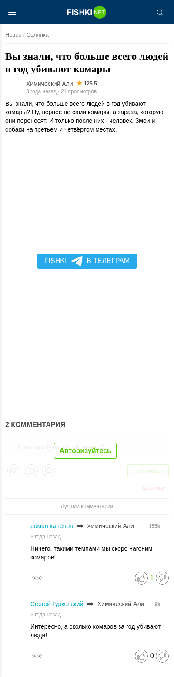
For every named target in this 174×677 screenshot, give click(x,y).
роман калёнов (52, 525)
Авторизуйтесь (85, 450)
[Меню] (12, 12)
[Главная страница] (87, 12)
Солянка (38, 34)
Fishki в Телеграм (87, 261)
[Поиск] (160, 12)
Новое (13, 34)
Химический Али (49, 83)
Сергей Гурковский (57, 603)
